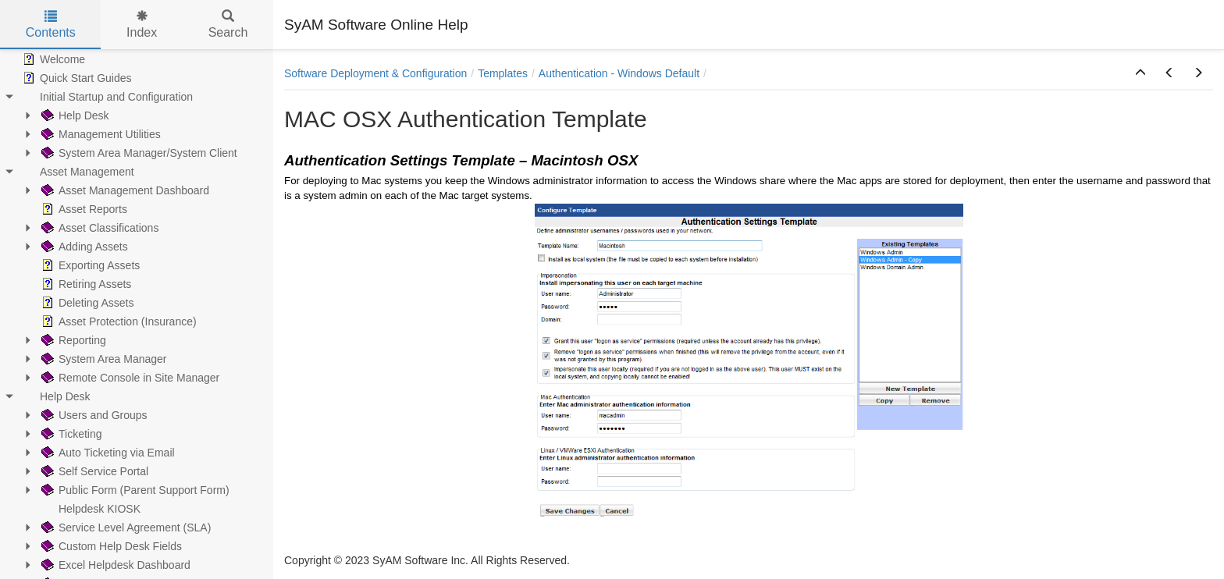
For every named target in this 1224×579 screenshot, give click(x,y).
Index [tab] (141, 24)
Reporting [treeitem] (72, 340)
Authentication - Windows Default (619, 73)
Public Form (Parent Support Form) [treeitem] (134, 490)
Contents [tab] (51, 24)
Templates (503, 73)
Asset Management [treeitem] (77, 171)
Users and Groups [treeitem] (93, 415)
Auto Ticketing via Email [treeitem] (106, 452)
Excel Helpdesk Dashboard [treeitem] (114, 565)
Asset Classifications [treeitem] (98, 227)
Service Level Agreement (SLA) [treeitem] (124, 527)
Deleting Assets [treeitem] (86, 302)
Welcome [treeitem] (52, 59)
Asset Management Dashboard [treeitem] (123, 190)
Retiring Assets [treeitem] (84, 284)
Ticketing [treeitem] (70, 433)
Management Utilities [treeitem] (99, 134)
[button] (1140, 73)
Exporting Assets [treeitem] (89, 265)
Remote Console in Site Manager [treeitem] (128, 377)
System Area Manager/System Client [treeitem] (137, 153)
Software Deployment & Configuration (375, 73)
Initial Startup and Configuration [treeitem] (106, 96)
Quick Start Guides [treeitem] (76, 78)
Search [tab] (228, 24)
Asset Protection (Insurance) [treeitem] (117, 321)
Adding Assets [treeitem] (83, 246)
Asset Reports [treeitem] (82, 209)
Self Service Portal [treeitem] (93, 471)
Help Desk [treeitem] (73, 115)
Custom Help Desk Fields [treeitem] (110, 546)
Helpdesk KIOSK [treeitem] (89, 508)
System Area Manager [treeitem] (102, 359)
